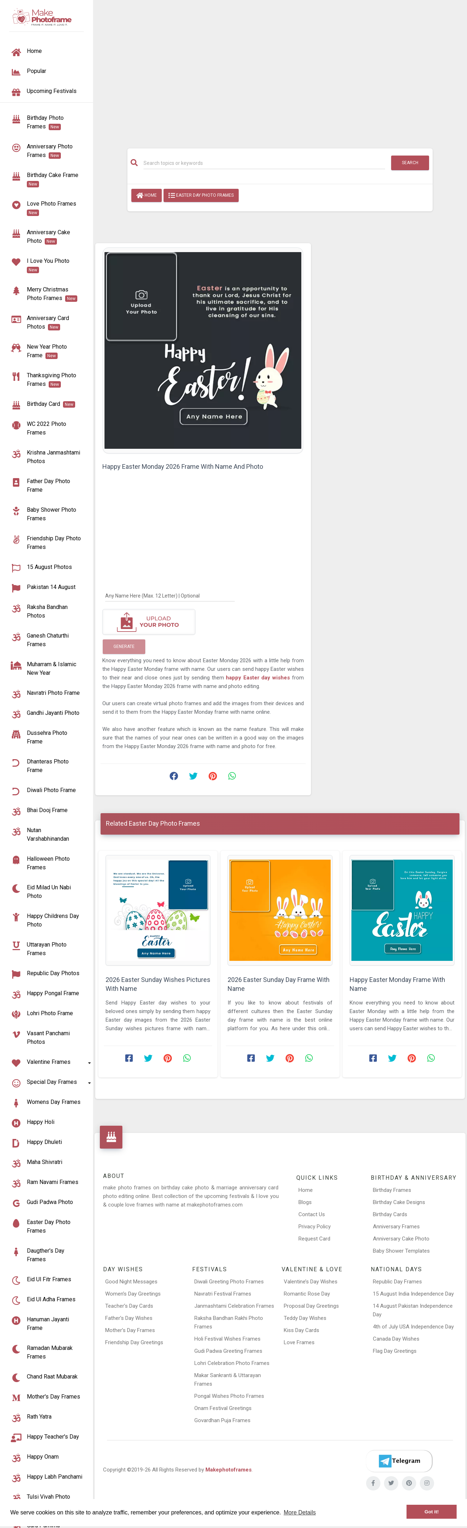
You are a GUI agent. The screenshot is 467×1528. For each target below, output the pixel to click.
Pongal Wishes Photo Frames (229, 1396)
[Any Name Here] (170, 595)
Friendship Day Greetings (134, 1342)
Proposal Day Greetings (311, 1306)
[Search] (264, 163)
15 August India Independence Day (413, 1294)
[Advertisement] (280, 70)
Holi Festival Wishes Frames (227, 1339)
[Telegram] (399, 1461)
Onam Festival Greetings (223, 1408)
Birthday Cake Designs (399, 1202)
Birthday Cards (390, 1214)
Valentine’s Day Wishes (310, 1281)
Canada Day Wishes (396, 1339)
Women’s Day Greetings (133, 1294)
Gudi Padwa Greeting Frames (228, 1351)
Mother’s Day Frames (130, 1330)
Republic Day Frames (397, 1281)
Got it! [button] (431, 1511)
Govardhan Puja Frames (222, 1420)
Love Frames (299, 1342)
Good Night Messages (131, 1281)
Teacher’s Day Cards (129, 1306)
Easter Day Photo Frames (201, 195)
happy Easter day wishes (259, 677)
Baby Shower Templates (401, 1251)
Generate (124, 646)
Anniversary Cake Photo (401, 1238)
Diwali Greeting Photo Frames (229, 1281)
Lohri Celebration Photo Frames (231, 1363)
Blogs (305, 1202)
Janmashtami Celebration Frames (234, 1306)
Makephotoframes (228, 1469)
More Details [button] (300, 1512)
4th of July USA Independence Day (413, 1326)
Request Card (314, 1238)
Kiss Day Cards (301, 1330)
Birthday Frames (392, 1190)
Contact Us (311, 1214)
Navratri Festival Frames (222, 1294)
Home (146, 195)
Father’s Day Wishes (128, 1318)
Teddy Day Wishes (305, 1318)
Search (410, 162)
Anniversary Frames (396, 1226)
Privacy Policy (314, 1226)
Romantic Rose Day (307, 1294)
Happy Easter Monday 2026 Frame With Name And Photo (182, 466)
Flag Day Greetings (395, 1351)
